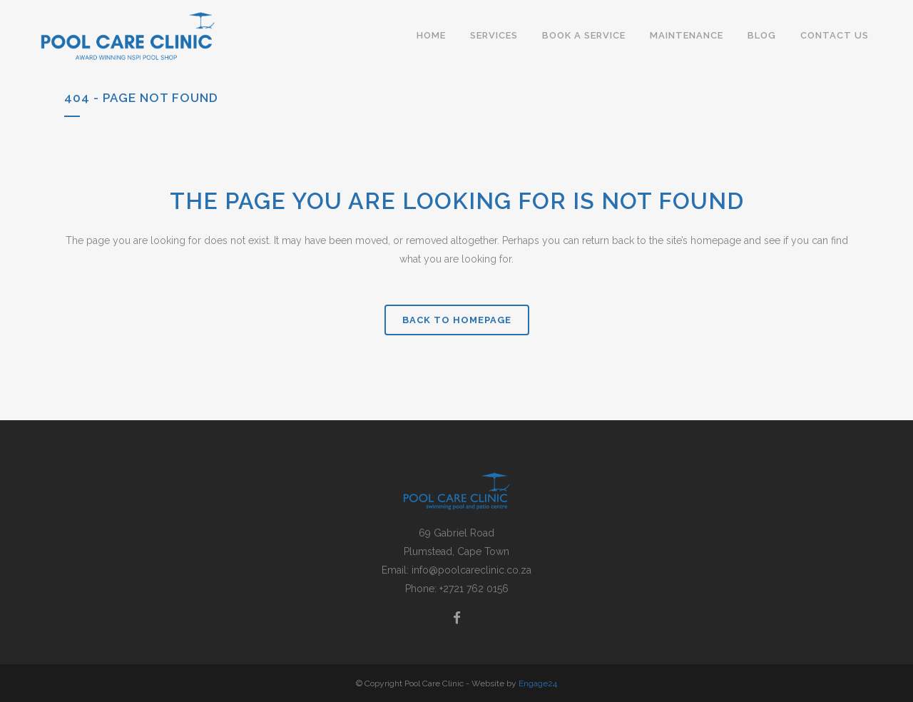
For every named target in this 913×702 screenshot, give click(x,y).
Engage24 (538, 683)
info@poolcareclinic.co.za (471, 570)
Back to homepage (456, 320)
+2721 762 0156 (474, 588)
